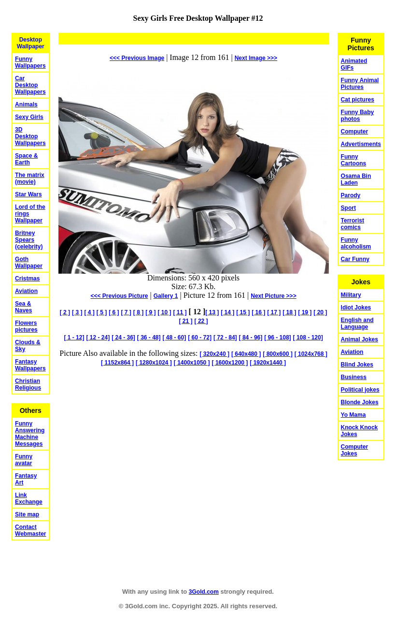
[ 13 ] (212, 312)
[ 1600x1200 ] (230, 362)
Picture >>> (273, 296)
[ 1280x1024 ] (154, 362)
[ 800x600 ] (277, 354)
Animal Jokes (359, 339)
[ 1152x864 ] (117, 362)
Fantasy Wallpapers (30, 365)
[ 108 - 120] (308, 337)
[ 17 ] (274, 312)
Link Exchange (28, 498)
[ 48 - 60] (174, 337)
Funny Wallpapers (30, 62)
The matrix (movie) (29, 178)
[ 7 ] (126, 312)
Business (354, 377)
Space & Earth (26, 159)
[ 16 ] (258, 312)
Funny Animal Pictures (360, 83)
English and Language (357, 323)
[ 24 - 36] (123, 337)
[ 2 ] (65, 312)
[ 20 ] (320, 312)
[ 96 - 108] (277, 337)
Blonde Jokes (360, 402)
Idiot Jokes (356, 307)
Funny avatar (23, 460)
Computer (354, 131)
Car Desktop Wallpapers (30, 85)
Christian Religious (28, 384)
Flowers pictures (26, 326)
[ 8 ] (138, 312)
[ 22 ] (201, 321)
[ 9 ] (150, 312)
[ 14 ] (227, 312)
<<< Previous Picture (119, 296)
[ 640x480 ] (246, 354)
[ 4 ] (89, 312)
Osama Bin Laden (356, 179)
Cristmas (27, 278)
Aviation (26, 291)
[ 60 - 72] (200, 337)
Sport (348, 208)
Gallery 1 (166, 296)
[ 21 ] (186, 321)
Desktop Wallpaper (30, 43)
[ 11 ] (180, 312)
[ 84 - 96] (251, 337)
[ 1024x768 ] (311, 354)
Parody (351, 195)
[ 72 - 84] (225, 337)
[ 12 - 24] (98, 337)
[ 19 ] (304, 312)
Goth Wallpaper (28, 262)
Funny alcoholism (356, 243)
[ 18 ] (289, 312)
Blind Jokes (357, 364)
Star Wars (28, 194)
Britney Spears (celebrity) (28, 240)
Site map (27, 514)
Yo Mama (353, 414)
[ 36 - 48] (149, 337)
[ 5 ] (102, 312)
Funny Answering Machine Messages (29, 433)
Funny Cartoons (354, 160)
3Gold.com (204, 591)
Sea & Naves (23, 307)
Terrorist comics (352, 224)
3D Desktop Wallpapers (30, 136)
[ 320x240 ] (214, 354)
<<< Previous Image (137, 58)
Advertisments (361, 144)
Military (351, 295)
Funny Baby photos (357, 115)
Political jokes (360, 389)
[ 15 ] (243, 312)
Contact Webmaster (30, 530)
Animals (26, 104)
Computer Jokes (354, 450)
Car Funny (355, 259)
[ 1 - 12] (74, 337)
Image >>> (256, 58)
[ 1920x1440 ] (268, 362)
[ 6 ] (114, 312)
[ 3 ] (77, 312)
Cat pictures (357, 99)
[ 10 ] (164, 312)
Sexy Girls (29, 117)
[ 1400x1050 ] (192, 362)
